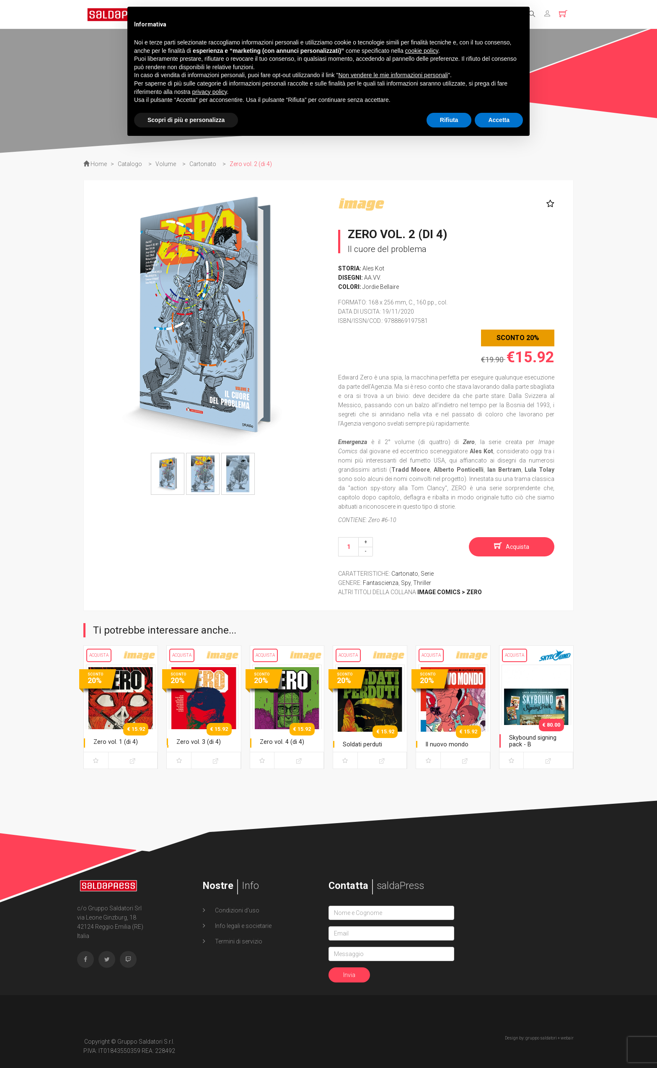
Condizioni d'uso (236, 910)
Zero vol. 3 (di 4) (200, 742)
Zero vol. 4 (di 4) (284, 742)
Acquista (517, 546)
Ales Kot (373, 268)
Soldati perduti (364, 744)
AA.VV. (372, 277)
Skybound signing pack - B (535, 740)
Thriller (422, 582)
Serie (427, 573)
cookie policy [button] (421, 50)
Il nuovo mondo (448, 744)
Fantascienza (380, 582)
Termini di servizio (238, 941)
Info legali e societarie (243, 925)
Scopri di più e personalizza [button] (186, 120)
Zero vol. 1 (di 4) (117, 742)
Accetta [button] (499, 120)
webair (567, 1038)
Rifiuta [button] (449, 120)
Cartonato (404, 573)
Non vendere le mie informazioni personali (392, 75)
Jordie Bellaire (380, 286)
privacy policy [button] (209, 91)
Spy (406, 582)
